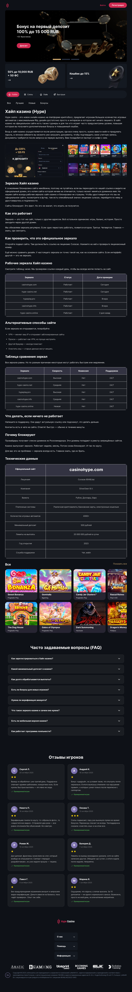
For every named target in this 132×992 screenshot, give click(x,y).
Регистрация (118, 5)
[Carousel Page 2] (66, 59)
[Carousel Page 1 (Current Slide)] (57, 59)
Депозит (24, 45)
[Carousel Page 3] (75, 59)
